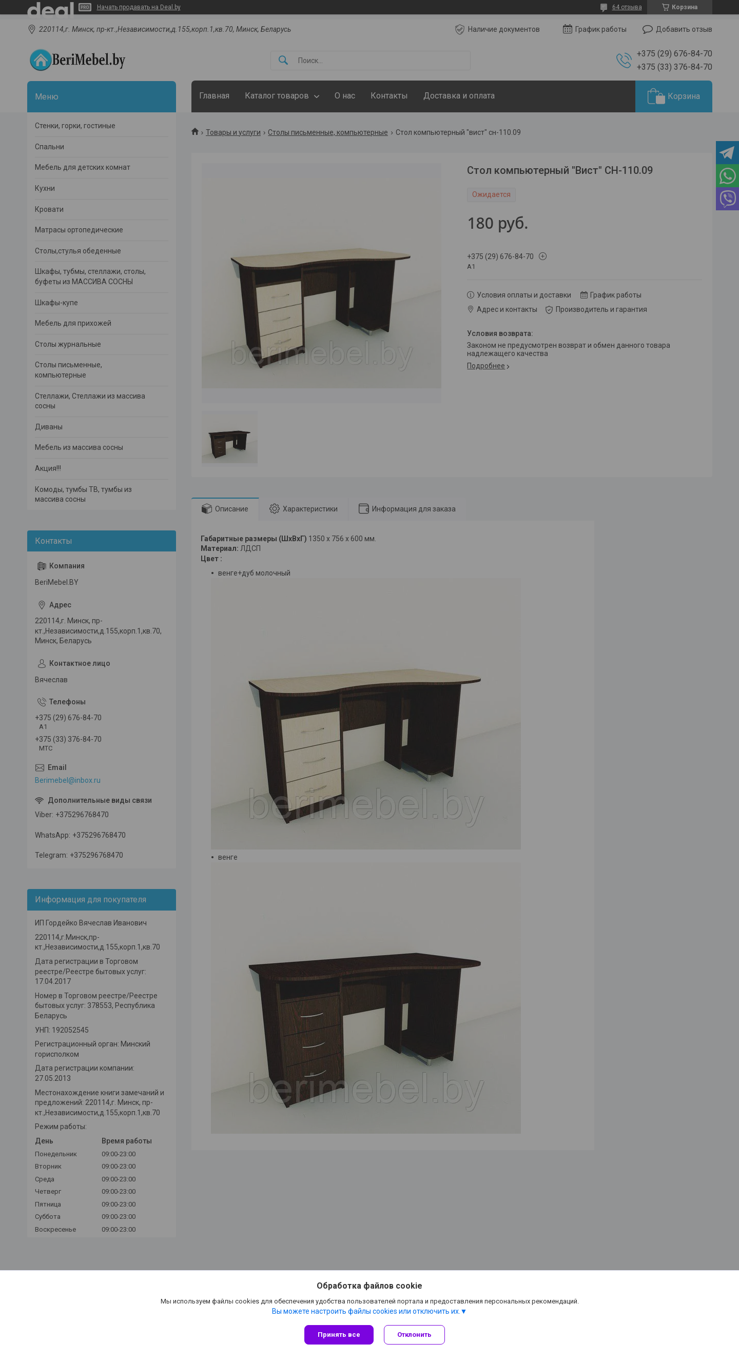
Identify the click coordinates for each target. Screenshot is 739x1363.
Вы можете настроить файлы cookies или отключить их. (366, 1311)
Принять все (339, 1334)
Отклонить (414, 1334)
